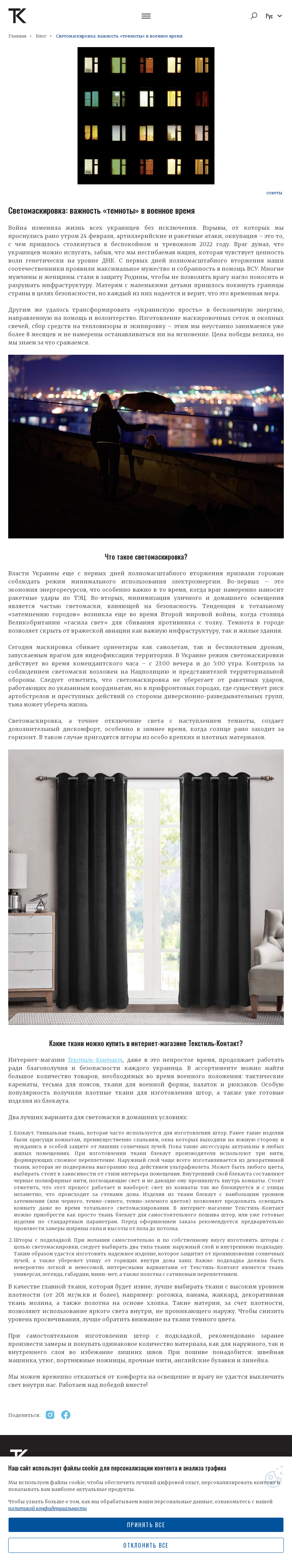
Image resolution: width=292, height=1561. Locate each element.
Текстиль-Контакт (95, 1059)
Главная (17, 36)
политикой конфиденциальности (47, 1508)
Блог (41, 36)
